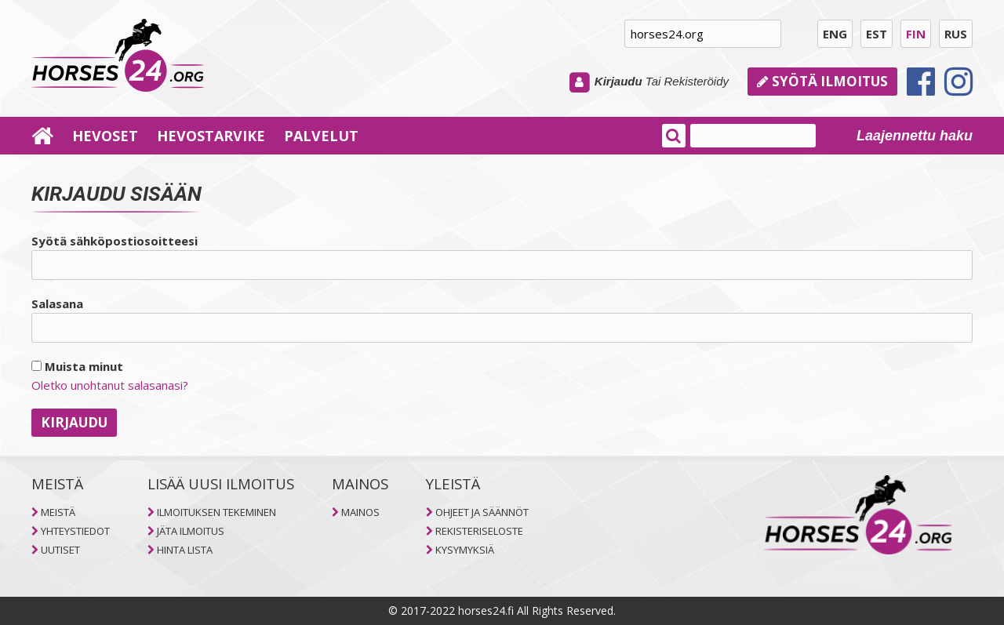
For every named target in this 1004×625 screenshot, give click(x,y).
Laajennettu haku (915, 136)
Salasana (57, 303)
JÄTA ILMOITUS (190, 531)
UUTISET (60, 550)
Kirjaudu (618, 81)
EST (876, 34)
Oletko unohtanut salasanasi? (109, 385)
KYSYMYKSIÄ (464, 550)
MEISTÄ (58, 512)
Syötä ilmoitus (822, 81)
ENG (835, 34)
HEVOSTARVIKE (211, 135)
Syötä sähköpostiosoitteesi (114, 241)
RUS (955, 34)
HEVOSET (105, 135)
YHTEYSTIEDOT (75, 531)
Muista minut (77, 366)
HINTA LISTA (185, 550)
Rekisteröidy (696, 81)
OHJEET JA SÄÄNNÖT (482, 512)
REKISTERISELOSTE (479, 531)
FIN (916, 34)
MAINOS (360, 512)
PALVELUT (321, 135)
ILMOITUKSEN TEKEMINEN (216, 512)
